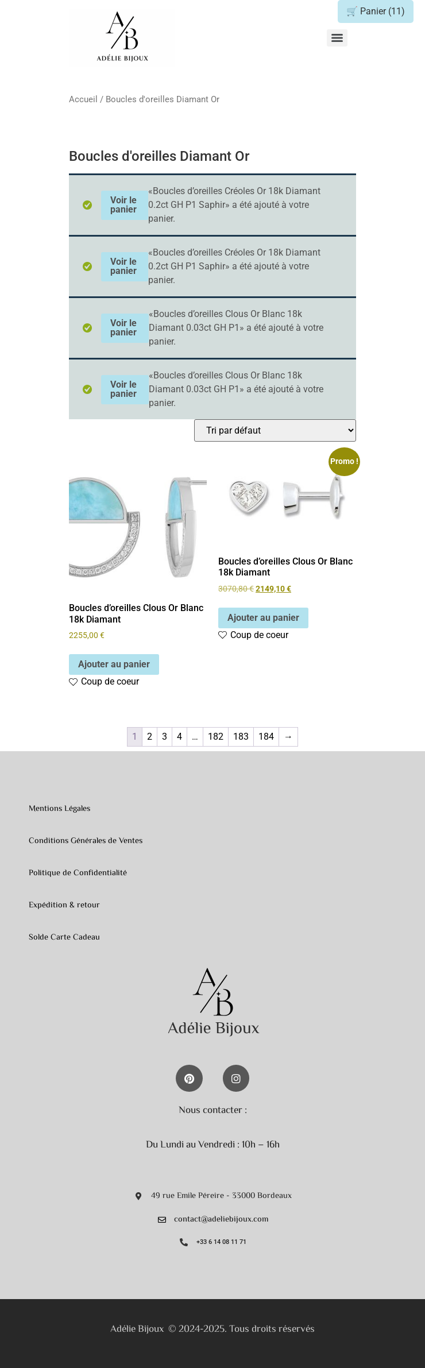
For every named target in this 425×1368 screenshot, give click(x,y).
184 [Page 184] (266, 736)
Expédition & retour (64, 905)
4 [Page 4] (179, 736)
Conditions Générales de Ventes (85, 841)
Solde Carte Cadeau (64, 937)
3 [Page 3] (164, 736)
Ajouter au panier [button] (114, 664)
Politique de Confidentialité (78, 873)
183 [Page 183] (241, 736)
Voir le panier (123, 205)
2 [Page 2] (149, 736)
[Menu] (337, 38)
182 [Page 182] (215, 736)
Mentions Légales (59, 809)
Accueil (83, 99)
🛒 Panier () (375, 11)
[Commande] (275, 430)
